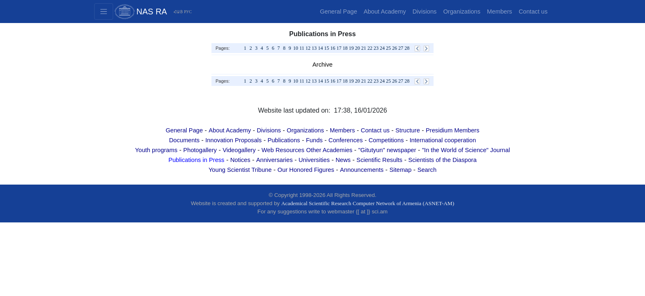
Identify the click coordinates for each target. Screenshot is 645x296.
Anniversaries (274, 160)
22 (369, 48)
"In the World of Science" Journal (466, 150)
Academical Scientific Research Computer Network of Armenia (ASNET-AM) (367, 203)
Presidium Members (452, 130)
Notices (240, 160)
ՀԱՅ (178, 11)
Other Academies (329, 150)
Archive (323, 64)
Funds (314, 140)
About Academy (385, 11)
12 (308, 48)
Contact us (533, 11)
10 (295, 48)
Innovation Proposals (233, 140)
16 (332, 48)
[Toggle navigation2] (103, 11)
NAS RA (152, 11)
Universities (314, 160)
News (343, 160)
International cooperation (443, 140)
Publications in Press (196, 160)
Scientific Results (380, 160)
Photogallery (199, 150)
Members (499, 11)
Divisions (425, 11)
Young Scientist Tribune (240, 169)
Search (427, 169)
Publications (283, 140)
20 (357, 48)
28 (406, 48)
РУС (188, 11)
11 (301, 48)
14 (320, 48)
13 (314, 48)
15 (326, 48)
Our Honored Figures (306, 169)
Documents (184, 140)
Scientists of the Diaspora (442, 160)
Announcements (361, 169)
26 (394, 48)
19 (351, 48)
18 (345, 48)
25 (388, 48)
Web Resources (283, 150)
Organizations (461, 11)
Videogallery (239, 150)
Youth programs (156, 150)
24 (382, 48)
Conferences (346, 140)
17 (338, 48)
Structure (407, 130)
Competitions (386, 140)
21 (363, 48)
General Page (338, 11)
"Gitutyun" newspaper (387, 150)
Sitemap (401, 169)
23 (376, 48)
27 (400, 48)
